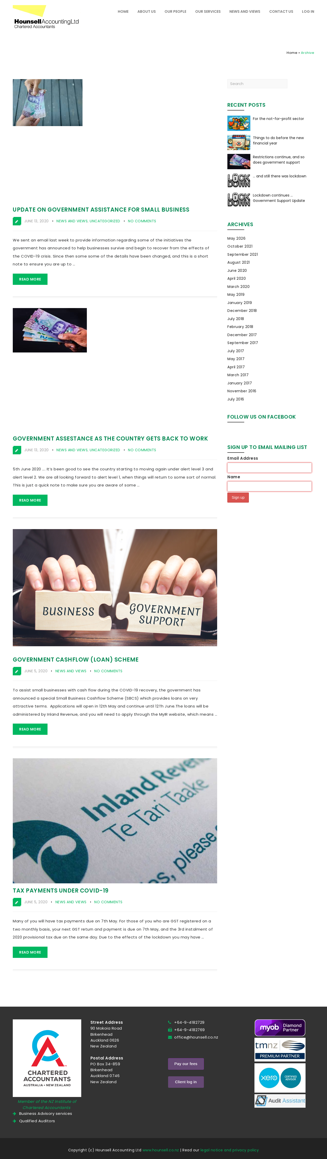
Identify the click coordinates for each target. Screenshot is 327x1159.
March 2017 (238, 374)
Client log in (186, 1082)
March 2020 (238, 286)
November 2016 (241, 391)
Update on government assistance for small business (101, 210)
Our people (175, 11)
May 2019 (235, 294)
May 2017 (235, 358)
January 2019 (239, 302)
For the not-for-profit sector (278, 118)
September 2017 (242, 342)
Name (233, 477)
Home (123, 11)
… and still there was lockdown (279, 176)
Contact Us (281, 11)
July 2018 (235, 318)
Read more (30, 279)
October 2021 (239, 246)
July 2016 (235, 399)
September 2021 (242, 254)
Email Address (242, 458)
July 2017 (235, 350)
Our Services (208, 11)
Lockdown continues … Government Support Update (279, 198)
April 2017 (236, 367)
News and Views (244, 11)
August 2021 (238, 262)
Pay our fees (185, 1064)
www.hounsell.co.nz (161, 1150)
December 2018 (242, 310)
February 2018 (240, 326)
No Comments (142, 221)
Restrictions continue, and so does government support (279, 159)
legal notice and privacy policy (230, 1150)
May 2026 (236, 238)
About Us (146, 11)
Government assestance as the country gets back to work (110, 439)
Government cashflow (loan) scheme (76, 660)
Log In (308, 11)
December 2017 (242, 334)
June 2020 (237, 270)
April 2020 (236, 278)
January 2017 (239, 383)
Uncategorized (105, 221)
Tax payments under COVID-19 (61, 891)
